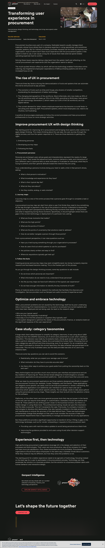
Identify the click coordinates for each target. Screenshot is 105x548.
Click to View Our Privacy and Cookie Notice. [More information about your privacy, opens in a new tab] (28, 546)
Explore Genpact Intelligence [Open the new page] (35, 490)
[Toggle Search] (76, 4)
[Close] (102, 544)
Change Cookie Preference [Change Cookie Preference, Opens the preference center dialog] (75, 544)
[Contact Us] (22, 512)
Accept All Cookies (86, 544)
